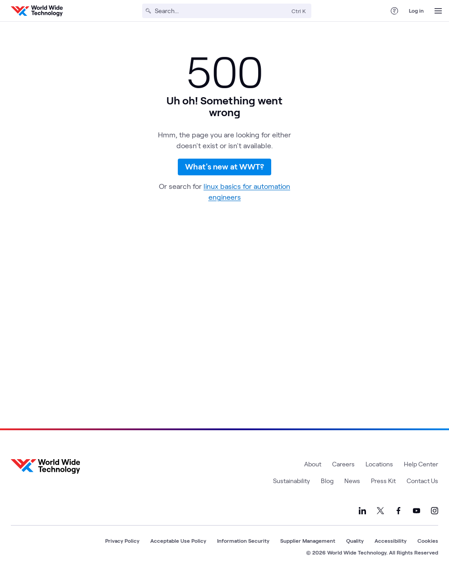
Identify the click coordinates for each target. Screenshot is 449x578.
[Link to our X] (380, 510)
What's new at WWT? (224, 173)
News (352, 480)
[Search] (221, 11)
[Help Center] (394, 10)
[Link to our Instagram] (434, 510)
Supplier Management (307, 540)
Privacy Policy (122, 540)
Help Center (421, 464)
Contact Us (422, 480)
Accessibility (391, 540)
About (312, 464)
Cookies (427, 540)
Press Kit (383, 480)
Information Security (243, 540)
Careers (343, 464)
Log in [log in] (416, 10)
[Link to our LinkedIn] (362, 510)
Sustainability (291, 480)
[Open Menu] (438, 10)
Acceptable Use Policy (178, 540)
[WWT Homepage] (37, 10)
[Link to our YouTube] (416, 510)
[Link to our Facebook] (398, 510)
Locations (379, 464)
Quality (355, 540)
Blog (327, 480)
